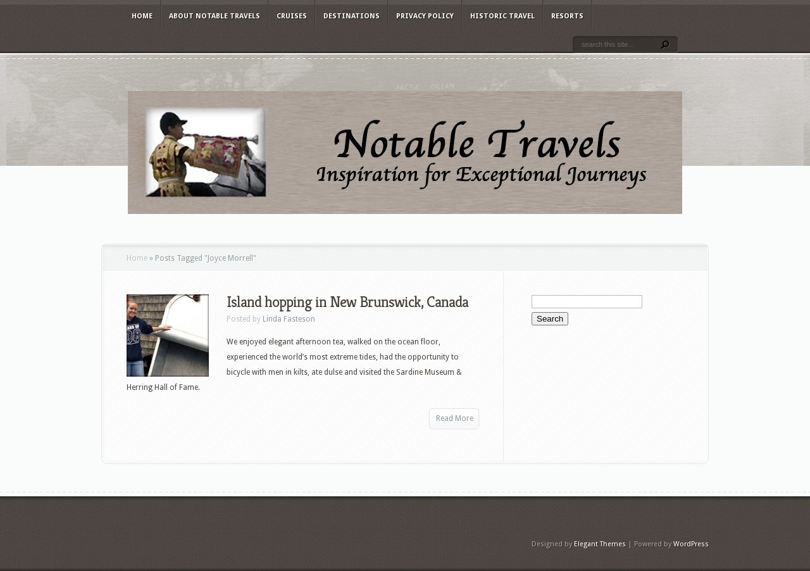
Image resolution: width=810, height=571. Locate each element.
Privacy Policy (425, 16)
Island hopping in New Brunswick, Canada (347, 301)
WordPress (691, 544)
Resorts (567, 16)
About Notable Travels (214, 16)
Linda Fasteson (289, 319)
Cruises (292, 16)
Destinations (351, 16)
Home (142, 16)
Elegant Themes (600, 544)
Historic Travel (502, 16)
